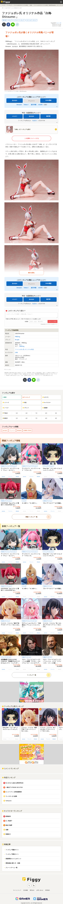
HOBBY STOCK (27, 431)
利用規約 (47, 891)
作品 (24, 403)
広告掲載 (25, 891)
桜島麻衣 (8, 817)
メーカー (6, 408)
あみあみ (14, 100)
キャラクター (46, 403)
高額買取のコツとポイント (13, 859)
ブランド (25, 408)
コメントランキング (10, 769)
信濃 (7, 830)
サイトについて (17, 891)
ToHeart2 (8, 801)
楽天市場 (33, 105)
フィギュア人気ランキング (13, 707)
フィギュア (9, 5)
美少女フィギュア (7, 20)
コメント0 (59, 23)
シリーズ (6, 403)
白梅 (31, 5)
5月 (17, 414)
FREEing (17, 337)
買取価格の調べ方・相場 (13, 864)
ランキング (26, 398)
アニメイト (12, 431)
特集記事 (6, 845)
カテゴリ (45, 398)
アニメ (7, 621)
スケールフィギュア (31, 20)
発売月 (5, 419)
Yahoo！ (26, 105)
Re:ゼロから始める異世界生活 (14, 783)
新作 (4, 398)
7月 (36, 414)
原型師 (44, 408)
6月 (26, 414)
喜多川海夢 (9, 826)
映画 (24, 657)
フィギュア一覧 (31, 676)
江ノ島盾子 (9, 821)
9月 (56, 414)
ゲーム (7, 466)
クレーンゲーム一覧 (11, 868)
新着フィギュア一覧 (11, 526)
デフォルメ (13, 466)
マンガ (24, 501)
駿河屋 (48, 116)
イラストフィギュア (19, 20)
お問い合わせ (39, 891)
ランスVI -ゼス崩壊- (11, 797)
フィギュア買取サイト (12, 855)
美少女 (2, 466)
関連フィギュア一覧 (31, 517)
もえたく (35, 120)
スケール (34, 621)
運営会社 (32, 891)
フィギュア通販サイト (12, 850)
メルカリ (14, 116)
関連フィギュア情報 (11, 441)
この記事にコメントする (31, 139)
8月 (46, 414)
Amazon (19, 105)
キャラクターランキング (12, 811)
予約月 (5, 414)
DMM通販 (48, 100)
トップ (3, 5)
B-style (17, 340)
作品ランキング (8, 778)
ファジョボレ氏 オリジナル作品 (21, 5)
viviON (40, 105)
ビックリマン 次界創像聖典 (14, 792)
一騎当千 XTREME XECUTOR (14, 788)
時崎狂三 (8, 835)
